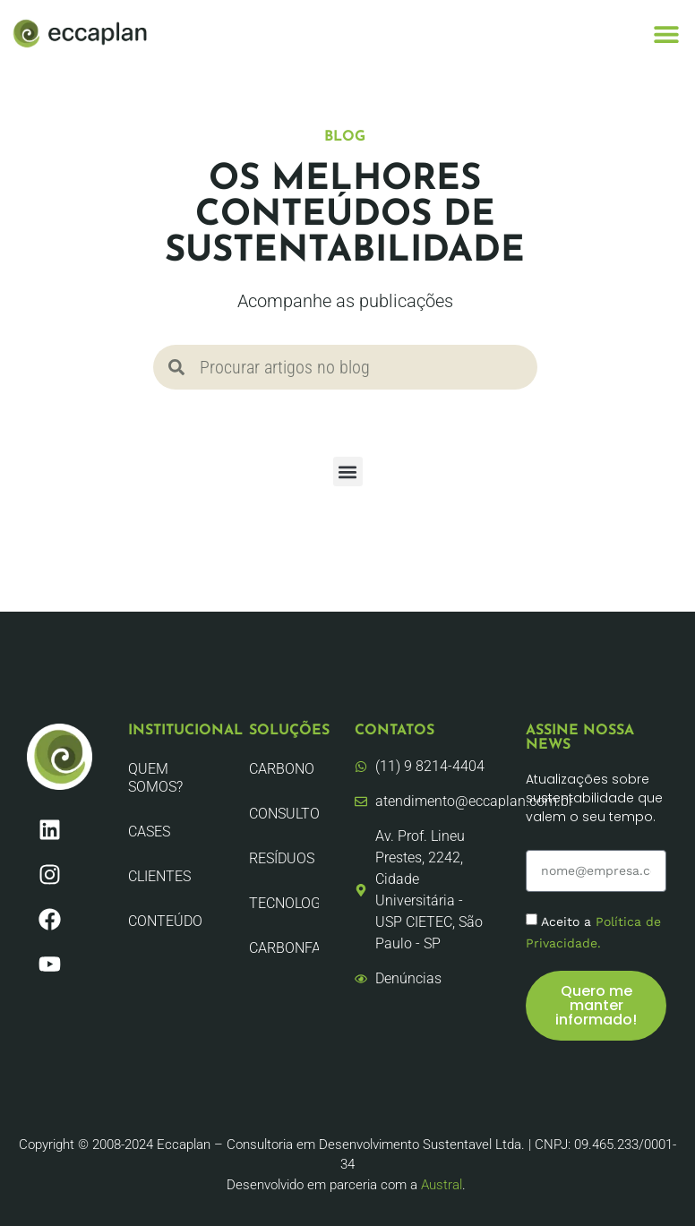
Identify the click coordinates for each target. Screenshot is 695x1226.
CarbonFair (284, 947)
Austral (441, 1185)
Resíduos (281, 858)
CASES (149, 831)
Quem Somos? (155, 777)
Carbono (281, 768)
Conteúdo (165, 921)
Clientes (159, 876)
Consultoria (284, 813)
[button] (666, 33)
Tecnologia (284, 903)
